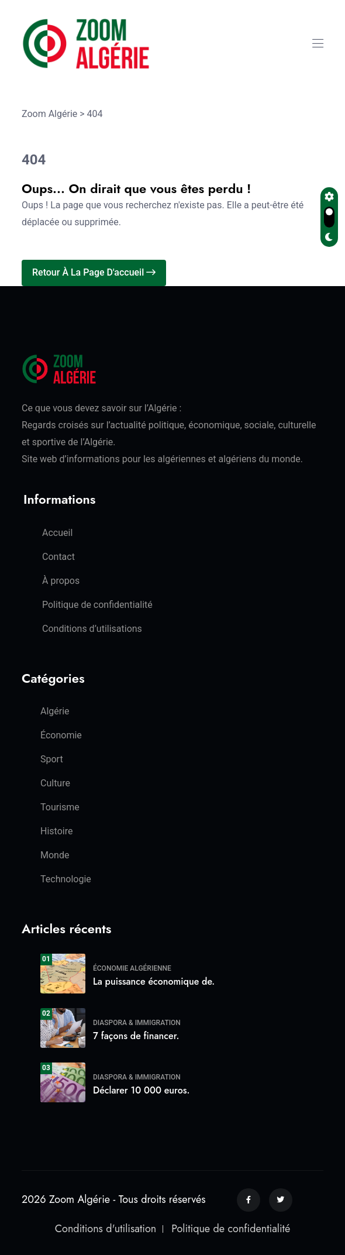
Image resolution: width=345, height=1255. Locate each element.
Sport (51, 759)
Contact (58, 556)
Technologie (65, 879)
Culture (55, 783)
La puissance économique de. (154, 981)
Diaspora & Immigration (137, 1022)
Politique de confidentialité (97, 604)
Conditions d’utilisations (92, 628)
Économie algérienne (132, 968)
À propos (61, 580)
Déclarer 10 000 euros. (141, 1090)
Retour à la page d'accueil (94, 272)
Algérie (55, 711)
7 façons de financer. (136, 1036)
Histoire (56, 831)
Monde (54, 855)
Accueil (57, 532)
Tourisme (60, 807)
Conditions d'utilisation (105, 1228)
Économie (61, 735)
